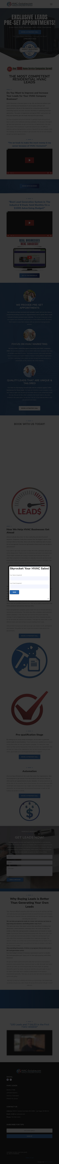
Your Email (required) (29, 585)
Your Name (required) (29, 577)
